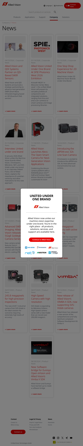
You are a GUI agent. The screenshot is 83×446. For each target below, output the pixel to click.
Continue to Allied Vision (41, 240)
